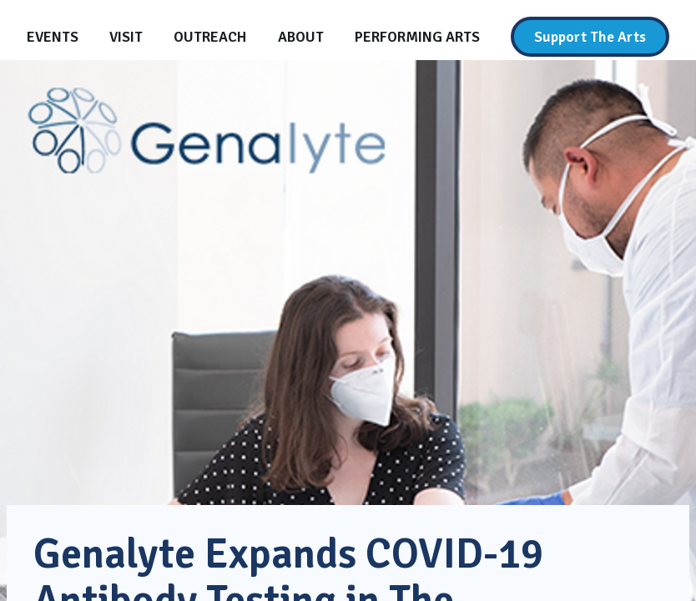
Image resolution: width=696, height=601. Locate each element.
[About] (300, 37)
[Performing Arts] (417, 37)
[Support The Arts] (590, 37)
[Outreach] (210, 37)
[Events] (52, 37)
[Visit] (126, 37)
